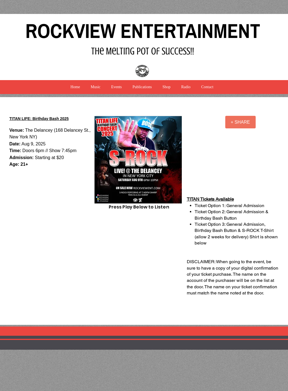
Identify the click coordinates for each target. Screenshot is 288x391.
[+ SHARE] (240, 122)
